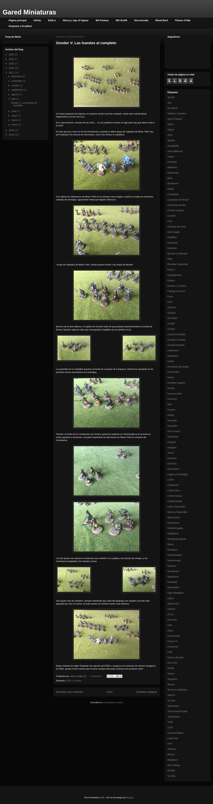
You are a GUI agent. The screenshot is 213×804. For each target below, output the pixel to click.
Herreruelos (173, 372)
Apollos (171, 140)
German (171, 307)
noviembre (17, 81)
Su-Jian (171, 700)
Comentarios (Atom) (113, 702)
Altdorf (170, 129)
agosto (15, 94)
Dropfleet (172, 237)
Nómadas (172, 582)
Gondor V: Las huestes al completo (86, 43)
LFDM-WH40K (174, 501)
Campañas (173, 194)
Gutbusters (173, 350)
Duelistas (172, 248)
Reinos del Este (175, 657)
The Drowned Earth (177, 711)
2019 (12, 63)
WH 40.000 (121, 20)
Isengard (171, 447)
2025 (12, 54)
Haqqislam (172, 356)
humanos (172, 399)
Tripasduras (173, 716)
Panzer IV (172, 641)
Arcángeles (173, 146)
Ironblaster (172, 436)
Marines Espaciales (177, 512)
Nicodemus (173, 571)
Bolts (170, 178)
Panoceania (173, 636)
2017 (12, 72)
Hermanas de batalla (178, 366)
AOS (169, 135)
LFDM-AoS (173, 485)
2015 (12, 134)
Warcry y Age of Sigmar (75, 20)
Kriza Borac (173, 469)
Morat (170, 544)
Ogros (170, 598)
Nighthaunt (173, 576)
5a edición (172, 108)
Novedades (173, 587)
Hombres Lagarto (176, 382)
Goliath (171, 323)
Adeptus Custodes (176, 113)
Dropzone (172, 242)
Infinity (37, 20)
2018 (12, 68)
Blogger (129, 797)
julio (13, 99)
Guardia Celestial (176, 334)
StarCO (171, 695)
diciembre (16, 76)
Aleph (170, 124)
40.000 (170, 97)
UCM (170, 727)
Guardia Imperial (175, 345)
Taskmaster (173, 706)
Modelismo (173, 533)
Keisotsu (171, 458)
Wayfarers (172, 760)
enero (14, 124)
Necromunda (141, 20)
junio (14, 111)
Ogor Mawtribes (175, 593)
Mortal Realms (174, 555)
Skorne (171, 684)
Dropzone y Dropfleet (20, 26)
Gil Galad (172, 318)
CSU (169, 221)
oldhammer (173, 603)
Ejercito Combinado (177, 253)
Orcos (170, 614)
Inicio (110, 692)
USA (169, 743)
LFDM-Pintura (174, 496)
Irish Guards (173, 431)
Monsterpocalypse (176, 539)
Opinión (171, 609)
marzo (15, 120)
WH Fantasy (102, 20)
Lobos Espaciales (176, 506)
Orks (169, 625)
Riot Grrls (172, 662)
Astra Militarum (175, 151)
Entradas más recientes (69, 692)
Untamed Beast (175, 733)
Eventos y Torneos (176, 286)
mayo (14, 115)
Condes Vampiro (175, 210)
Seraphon (172, 679)
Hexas (170, 377)
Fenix (170, 296)
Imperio (171, 409)
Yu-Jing (171, 776)
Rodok (170, 668)
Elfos (170, 259)
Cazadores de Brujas (178, 199)
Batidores (172, 167)
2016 (12, 130)
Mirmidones (173, 523)
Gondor (77, 680)
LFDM (170, 479)
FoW (169, 302)
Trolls (170, 722)
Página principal (17, 20)
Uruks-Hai (172, 738)
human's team (174, 393)
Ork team (172, 619)
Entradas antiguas (146, 692)
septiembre (17, 90)
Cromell (171, 215)
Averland (171, 162)
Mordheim (172, 549)
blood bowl (172, 172)
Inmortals (172, 420)
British (170, 189)
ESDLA (52, 20)
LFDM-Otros (173, 490)
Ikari (169, 404)
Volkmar (171, 749)
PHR (169, 652)
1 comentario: (96, 676)
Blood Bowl (161, 20)
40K (169, 102)
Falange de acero (176, 291)
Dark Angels (173, 232)
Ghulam (171, 313)
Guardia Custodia (176, 339)
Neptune (171, 566)
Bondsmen (172, 183)
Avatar (170, 156)
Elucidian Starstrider (177, 264)
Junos (170, 452)
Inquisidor (172, 425)
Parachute (172, 646)
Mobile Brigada (175, 528)
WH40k (171, 770)
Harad (170, 361)
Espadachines (174, 275)
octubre (15, 85)
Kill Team (172, 463)
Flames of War (183, 20)
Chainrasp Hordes (176, 205)
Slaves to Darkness (177, 689)
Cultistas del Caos (176, 226)
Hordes (171, 388)
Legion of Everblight (177, 474)
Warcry (171, 754)
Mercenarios (173, 517)
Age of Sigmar (174, 119)
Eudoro (171, 280)
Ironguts (171, 442)
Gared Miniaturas (29, 12)
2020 (12, 59)
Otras (170, 630)
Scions (170, 673)
